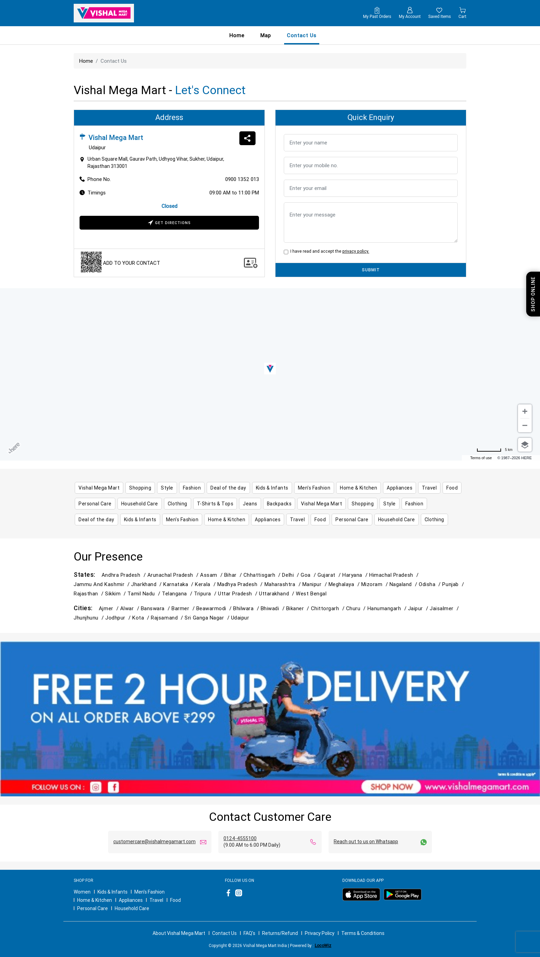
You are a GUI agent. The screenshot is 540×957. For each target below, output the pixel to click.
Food (175, 900)
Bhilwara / (246, 608)
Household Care (132, 908)
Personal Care (92, 908)
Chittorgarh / (328, 608)
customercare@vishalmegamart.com (154, 841)
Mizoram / (375, 584)
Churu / (356, 608)
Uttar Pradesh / (238, 593)
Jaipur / (419, 608)
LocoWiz (323, 945)
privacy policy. (355, 251)
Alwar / (130, 608)
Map (265, 35)
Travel (156, 900)
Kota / (141, 617)
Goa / (309, 575)
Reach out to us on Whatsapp (366, 841)
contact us (301, 35)
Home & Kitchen (94, 900)
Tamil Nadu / (144, 593)
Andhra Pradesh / (124, 575)
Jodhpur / (118, 617)
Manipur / (315, 584)
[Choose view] (525, 445)
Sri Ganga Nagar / (208, 617)
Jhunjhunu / (89, 617)
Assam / (212, 575)
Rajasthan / (89, 593)
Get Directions (169, 223)
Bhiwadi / (273, 608)
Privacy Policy (319, 933)
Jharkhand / (147, 584)
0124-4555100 (240, 838)
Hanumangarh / (387, 608)
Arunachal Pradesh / (173, 575)
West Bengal (311, 593)
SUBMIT (371, 269)
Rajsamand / (168, 617)
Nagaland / (404, 584)
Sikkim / (116, 593)
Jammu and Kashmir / (102, 584)
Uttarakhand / (277, 593)
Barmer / (184, 608)
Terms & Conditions (362, 933)
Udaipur (240, 617)
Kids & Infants (112, 892)
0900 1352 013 (242, 179)
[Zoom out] (525, 425)
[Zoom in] (525, 411)
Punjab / (453, 584)
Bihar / (233, 575)
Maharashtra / (283, 584)
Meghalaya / (345, 584)
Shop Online (533, 294)
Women (82, 892)
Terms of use (481, 458)
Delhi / (291, 575)
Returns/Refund (280, 933)
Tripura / (206, 593)
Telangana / (178, 593)
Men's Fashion (149, 892)
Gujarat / (330, 575)
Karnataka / (179, 584)
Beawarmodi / (214, 608)
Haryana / (355, 575)
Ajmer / (109, 608)
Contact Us (224, 933)
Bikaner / (298, 608)
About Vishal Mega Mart (179, 933)
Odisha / (430, 584)
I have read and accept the (328, 251)
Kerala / (206, 584)
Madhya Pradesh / (240, 584)
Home (237, 35)
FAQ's (249, 933)
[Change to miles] (494, 449)
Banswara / (156, 608)
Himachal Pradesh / (394, 575)
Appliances (131, 900)
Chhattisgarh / (262, 575)
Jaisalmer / (445, 608)
